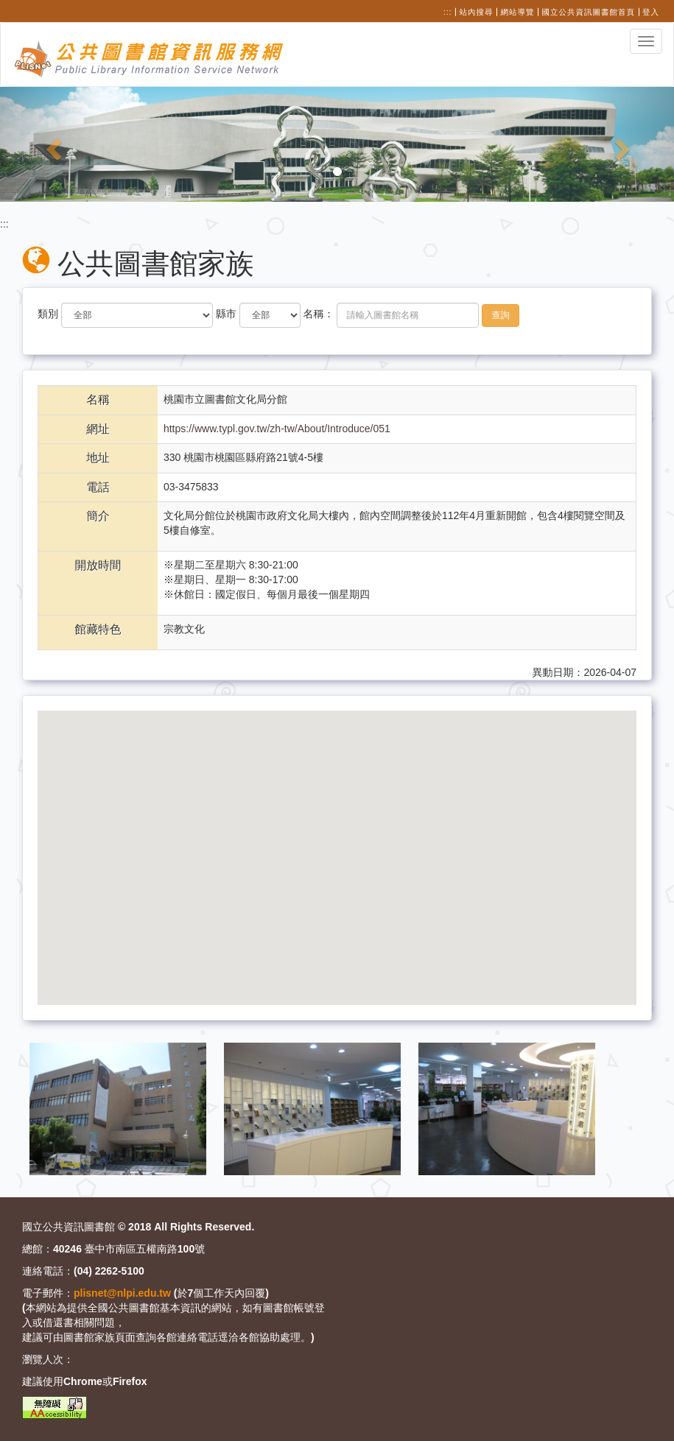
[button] (50, 144)
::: (447, 11)
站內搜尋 (477, 11)
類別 (48, 314)
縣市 (226, 314)
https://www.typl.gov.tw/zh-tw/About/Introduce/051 (277, 428)
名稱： (318, 314)
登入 (650, 11)
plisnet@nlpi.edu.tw (122, 1293)
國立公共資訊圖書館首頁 (589, 11)
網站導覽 (518, 11)
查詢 (500, 315)
